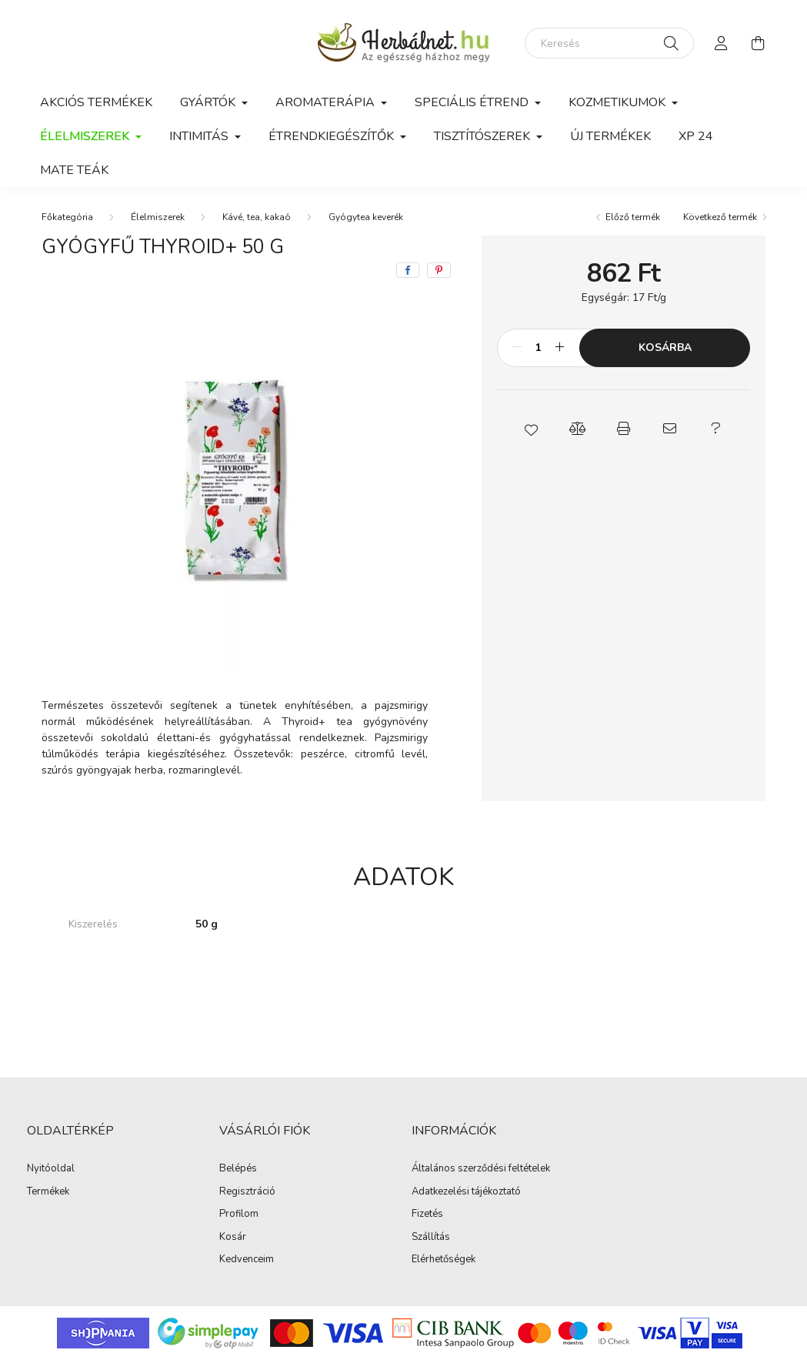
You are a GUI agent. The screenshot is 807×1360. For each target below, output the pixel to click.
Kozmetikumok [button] (619, 102)
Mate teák (74, 170)
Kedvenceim (246, 1260)
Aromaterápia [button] (326, 102)
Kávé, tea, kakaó (256, 217)
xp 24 (696, 136)
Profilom (238, 1214)
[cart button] (758, 43)
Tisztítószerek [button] (483, 136)
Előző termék (632, 217)
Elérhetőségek (443, 1260)
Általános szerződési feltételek (481, 1169)
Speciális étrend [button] (473, 102)
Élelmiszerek (158, 217)
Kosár (232, 1237)
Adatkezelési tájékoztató (466, 1192)
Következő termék (720, 217)
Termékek (48, 1192)
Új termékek (610, 136)
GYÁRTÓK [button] (209, 102)
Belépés (238, 1169)
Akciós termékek (96, 102)
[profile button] (721, 43)
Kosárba (665, 347)
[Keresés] (609, 43)
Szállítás (431, 1237)
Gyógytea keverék (365, 217)
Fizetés (427, 1214)
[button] (531, 428)
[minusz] (517, 347)
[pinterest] (439, 270)
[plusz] (559, 347)
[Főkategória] (67, 217)
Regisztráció (247, 1192)
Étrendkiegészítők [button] (332, 136)
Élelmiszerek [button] (86, 136)
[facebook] (407, 270)
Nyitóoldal (51, 1169)
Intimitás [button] (200, 136)
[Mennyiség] (538, 347)
